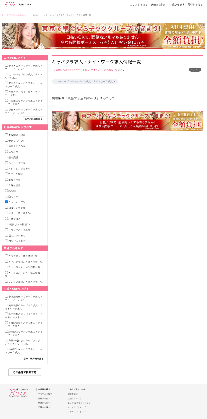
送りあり (13, 151)
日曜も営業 (14, 185)
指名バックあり (16, 235)
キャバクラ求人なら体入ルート (16, 15)
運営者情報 (73, 394)
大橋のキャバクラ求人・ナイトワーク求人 (24, 93)
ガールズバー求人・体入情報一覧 (24, 274)
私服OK (12, 190)
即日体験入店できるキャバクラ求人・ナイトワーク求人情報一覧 (86, 69)
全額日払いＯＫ (16, 140)
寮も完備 (13, 157)
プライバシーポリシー (78, 412)
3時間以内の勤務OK (19, 224)
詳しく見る (195, 70)
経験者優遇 (14, 218)
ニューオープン (16, 202)
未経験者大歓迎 (16, 135)
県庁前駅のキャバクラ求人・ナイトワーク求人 (24, 315)
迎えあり (13, 196)
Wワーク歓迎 (15, 174)
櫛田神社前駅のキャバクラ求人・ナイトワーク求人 (22, 342)
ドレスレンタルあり (19, 168)
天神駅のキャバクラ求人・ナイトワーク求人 (24, 324)
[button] (114, 81)
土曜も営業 (14, 179)
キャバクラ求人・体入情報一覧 (25, 261)
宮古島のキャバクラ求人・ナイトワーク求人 (24, 84)
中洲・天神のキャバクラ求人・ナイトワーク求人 (24, 67)
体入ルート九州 (40, 15)
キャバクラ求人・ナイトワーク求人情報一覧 (70, 15)
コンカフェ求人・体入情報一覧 (25, 281)
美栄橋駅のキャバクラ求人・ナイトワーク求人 (24, 307)
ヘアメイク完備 (16, 163)
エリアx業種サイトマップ (79, 403)
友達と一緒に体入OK (19, 213)
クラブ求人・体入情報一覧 (23, 256)
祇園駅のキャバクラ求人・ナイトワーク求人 (24, 333)
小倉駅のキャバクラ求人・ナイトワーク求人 (24, 350)
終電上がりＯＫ (16, 146)
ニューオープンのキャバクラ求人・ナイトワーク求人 (83, 81)
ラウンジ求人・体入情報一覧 (24, 267)
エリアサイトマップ (77, 407)
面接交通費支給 (16, 207)
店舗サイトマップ (76, 398)
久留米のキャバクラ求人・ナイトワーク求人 (24, 102)
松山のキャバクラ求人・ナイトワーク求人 (24, 76)
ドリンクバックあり (19, 230)
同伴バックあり (16, 241)
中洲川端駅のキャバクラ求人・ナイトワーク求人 (24, 298)
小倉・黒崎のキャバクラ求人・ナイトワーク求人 (24, 111)
